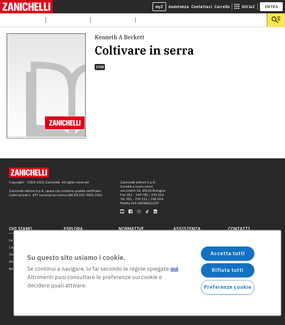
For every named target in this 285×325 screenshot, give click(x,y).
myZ (159, 6)
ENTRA (271, 6)
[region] (147, 273)
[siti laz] (244, 6)
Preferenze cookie (227, 287)
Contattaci (201, 6)
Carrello (222, 6)
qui (174, 269)
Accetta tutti (227, 253)
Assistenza (178, 6)
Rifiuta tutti (228, 270)
